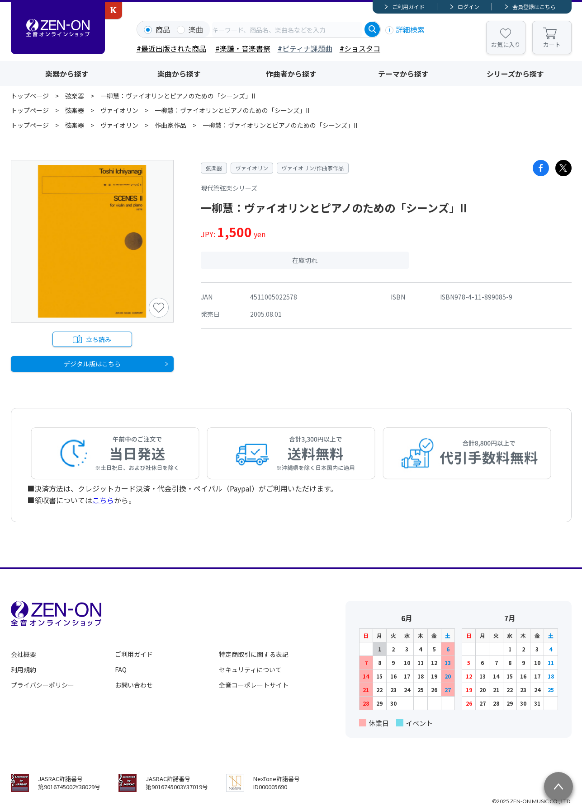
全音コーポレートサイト (254, 684)
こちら (103, 500)
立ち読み (99, 339)
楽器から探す (67, 73)
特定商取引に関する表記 (254, 654)
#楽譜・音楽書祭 (242, 48)
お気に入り (505, 44)
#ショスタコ (360, 48)
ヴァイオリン (119, 110)
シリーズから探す (515, 73)
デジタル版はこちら (92, 364)
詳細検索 (410, 29)
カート (552, 44)
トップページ (30, 95)
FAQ (121, 669)
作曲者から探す (291, 73)
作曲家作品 (170, 125)
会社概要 (23, 654)
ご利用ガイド (408, 6)
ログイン (468, 6)
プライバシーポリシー (42, 684)
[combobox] (287, 29)
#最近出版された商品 (171, 48)
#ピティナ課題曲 (305, 48)
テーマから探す (403, 73)
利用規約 (23, 669)
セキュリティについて (250, 669)
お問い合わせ (134, 684)
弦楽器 (74, 95)
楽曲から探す (179, 73)
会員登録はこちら (534, 6)
